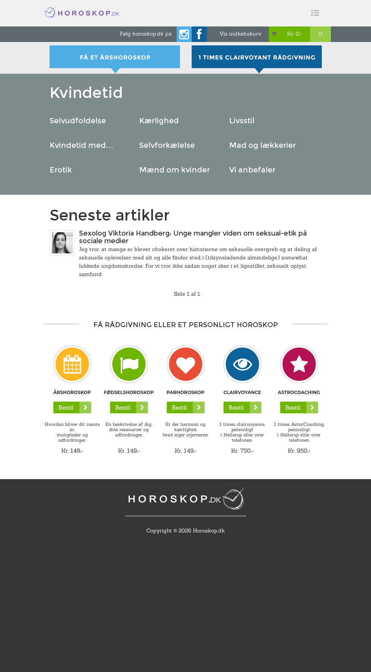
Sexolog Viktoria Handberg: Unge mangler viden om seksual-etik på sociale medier (193, 237)
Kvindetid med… (81, 145)
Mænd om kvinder (174, 169)
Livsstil (242, 120)
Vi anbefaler (252, 169)
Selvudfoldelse (78, 120)
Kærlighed (159, 120)
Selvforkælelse (167, 145)
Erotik (61, 169)
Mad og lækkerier (262, 145)
